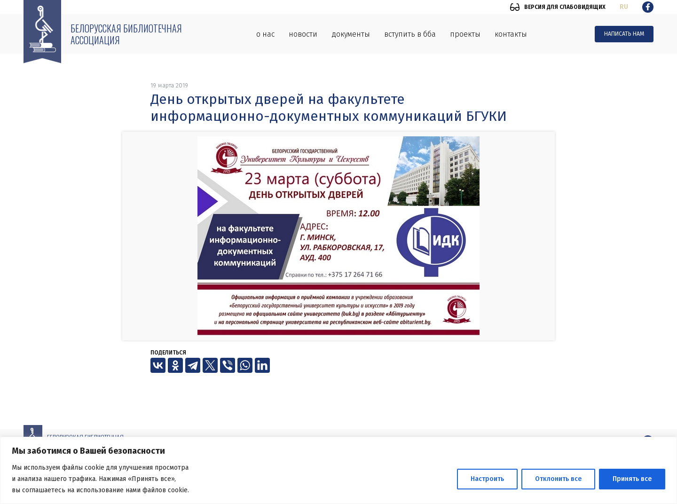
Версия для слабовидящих (565, 7)
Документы (350, 34)
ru (624, 7)
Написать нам (624, 34)
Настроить (487, 479)
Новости (303, 34)
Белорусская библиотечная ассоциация (126, 34)
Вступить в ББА (410, 34)
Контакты (511, 34)
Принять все (632, 479)
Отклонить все (558, 479)
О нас (265, 34)
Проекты (465, 34)
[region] (338, 470)
